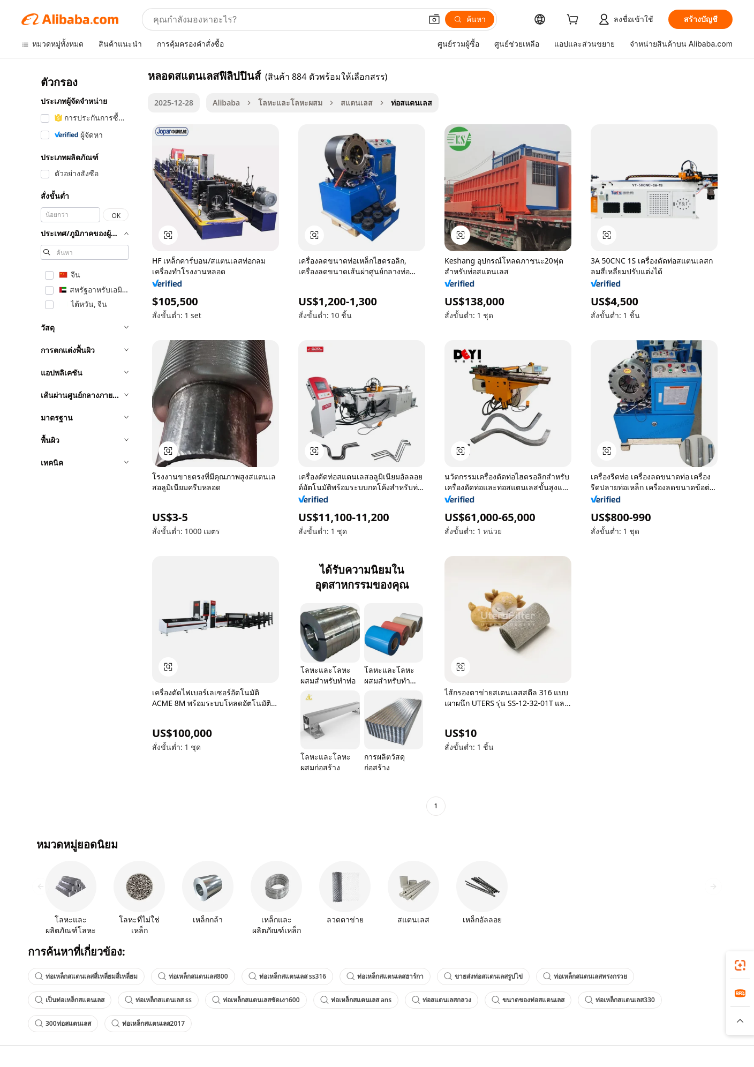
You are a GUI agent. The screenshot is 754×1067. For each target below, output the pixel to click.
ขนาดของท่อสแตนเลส (528, 999)
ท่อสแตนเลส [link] (411, 102)
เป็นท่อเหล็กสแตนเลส (69, 999)
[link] (740, 965)
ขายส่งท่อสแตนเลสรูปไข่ (483, 976)
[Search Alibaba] (286, 19)
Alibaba (226, 102)
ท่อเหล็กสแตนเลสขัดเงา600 (256, 999)
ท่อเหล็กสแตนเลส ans (356, 999)
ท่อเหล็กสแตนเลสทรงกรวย (585, 976)
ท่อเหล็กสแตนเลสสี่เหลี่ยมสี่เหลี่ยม (86, 976)
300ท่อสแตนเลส (63, 1023)
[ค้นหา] (469, 19)
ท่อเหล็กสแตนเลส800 (193, 976)
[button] (434, 19)
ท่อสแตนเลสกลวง (441, 999)
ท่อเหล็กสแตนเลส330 (620, 999)
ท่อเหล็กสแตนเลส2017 (148, 1023)
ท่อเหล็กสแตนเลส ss (158, 999)
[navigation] (81, 442)
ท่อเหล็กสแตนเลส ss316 (287, 976)
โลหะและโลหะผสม (290, 102)
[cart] (575, 20)
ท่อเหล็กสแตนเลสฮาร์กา (385, 976)
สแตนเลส (357, 102)
